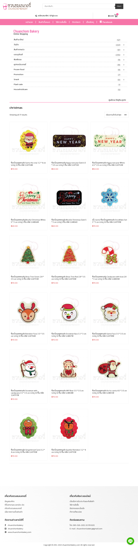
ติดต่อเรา (76, 22)
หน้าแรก (29, 22)
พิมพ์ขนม (70, 59)
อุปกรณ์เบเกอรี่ (70, 64)
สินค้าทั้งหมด (44, 22)
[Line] (130, 541)
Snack (70, 79)
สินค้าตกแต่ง (70, 49)
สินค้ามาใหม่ (67, 39)
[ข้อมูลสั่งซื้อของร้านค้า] (116, 115)
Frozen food (70, 69)
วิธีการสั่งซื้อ (61, 22)
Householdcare (67, 89)
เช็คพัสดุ (90, 22)
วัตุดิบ (70, 44)
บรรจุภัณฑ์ (70, 54)
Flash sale (67, 84)
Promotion (67, 74)
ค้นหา (119, 6)
